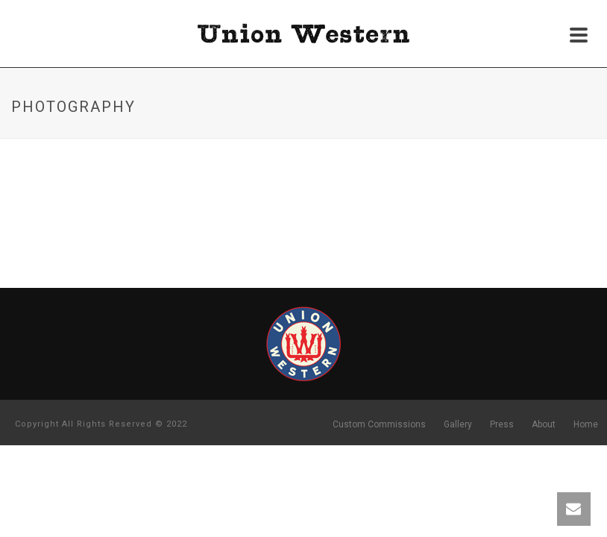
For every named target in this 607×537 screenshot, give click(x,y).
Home (585, 424)
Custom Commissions (379, 424)
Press (502, 424)
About (544, 424)
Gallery (458, 424)
